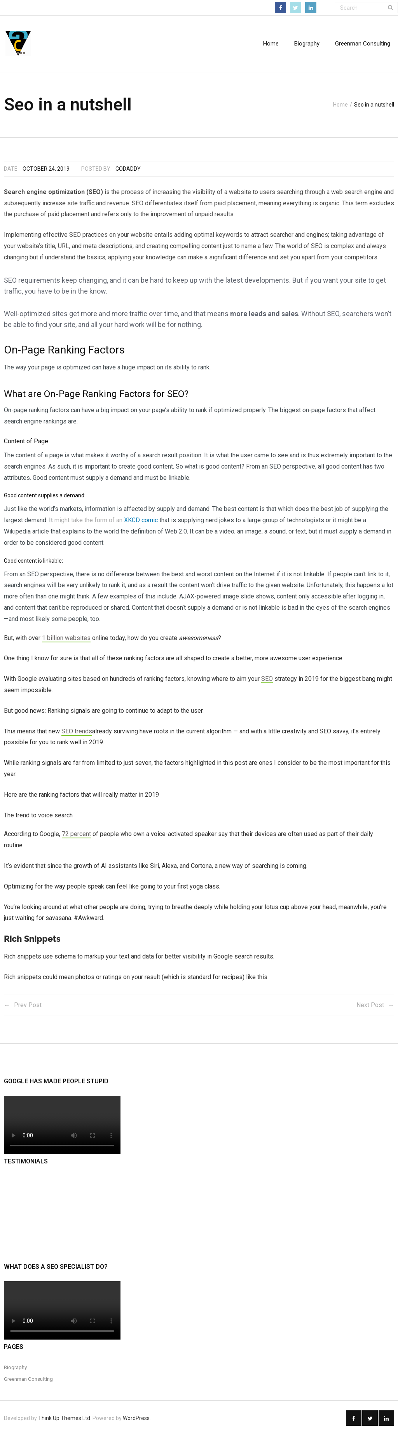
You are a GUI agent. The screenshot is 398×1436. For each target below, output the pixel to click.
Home (271, 43)
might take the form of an (89, 520)
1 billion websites (66, 638)
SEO (267, 679)
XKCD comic (141, 520)
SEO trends (76, 731)
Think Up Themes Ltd (64, 1418)
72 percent (76, 834)
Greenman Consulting (28, 1379)
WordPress (136, 1418)
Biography (15, 1367)
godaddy (128, 169)
